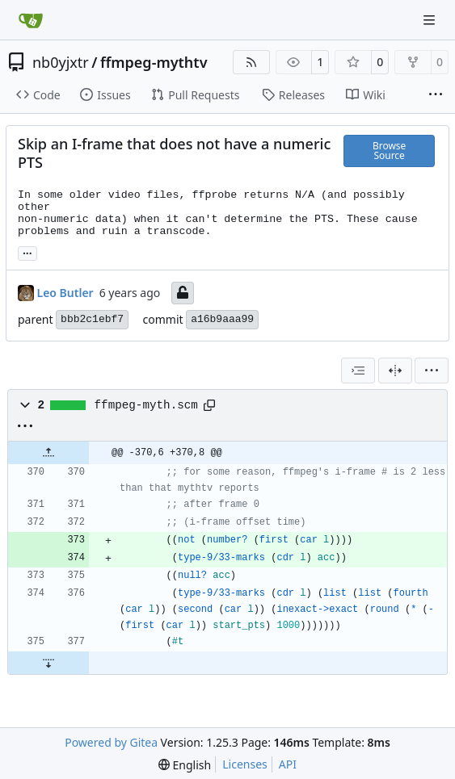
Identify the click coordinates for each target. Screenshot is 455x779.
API (288, 764)
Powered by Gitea (111, 742)
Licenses (245, 764)
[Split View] (395, 370)
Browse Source (389, 150)
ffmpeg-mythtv (154, 62)
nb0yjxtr (60, 62)
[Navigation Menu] (431, 19)
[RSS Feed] (251, 62)
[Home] (30, 20)
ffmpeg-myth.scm (146, 405)
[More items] (436, 95)
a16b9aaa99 (222, 319)
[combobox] (358, 370)
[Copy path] (209, 405)
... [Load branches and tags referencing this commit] (27, 252)
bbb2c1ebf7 (92, 319)
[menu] (432, 370)
